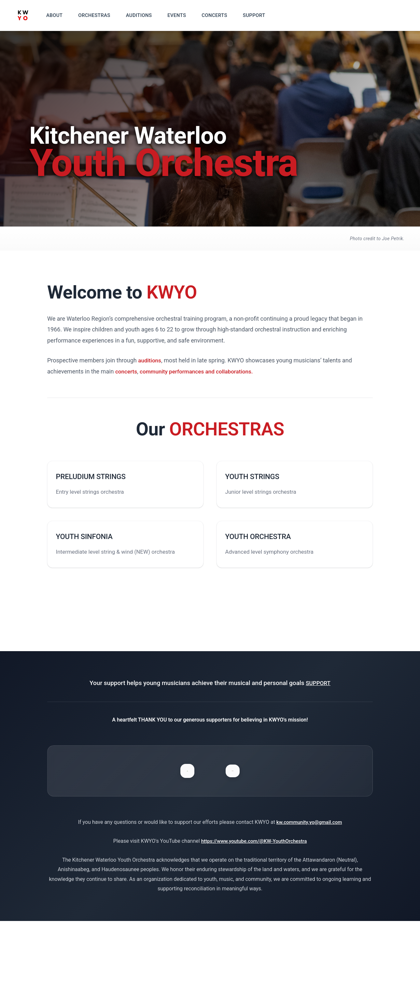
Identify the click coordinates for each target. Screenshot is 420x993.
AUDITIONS (149, 15)
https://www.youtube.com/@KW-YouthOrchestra (254, 913)
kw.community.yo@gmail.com (309, 894)
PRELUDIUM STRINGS (101, 481)
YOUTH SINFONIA (94, 551)
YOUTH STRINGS (261, 481)
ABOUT (64, 15)
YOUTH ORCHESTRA (268, 551)
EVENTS (186, 15)
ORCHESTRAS (104, 15)
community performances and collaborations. (200, 371)
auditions (150, 360)
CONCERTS (224, 15)
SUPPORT (264, 15)
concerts (126, 371)
